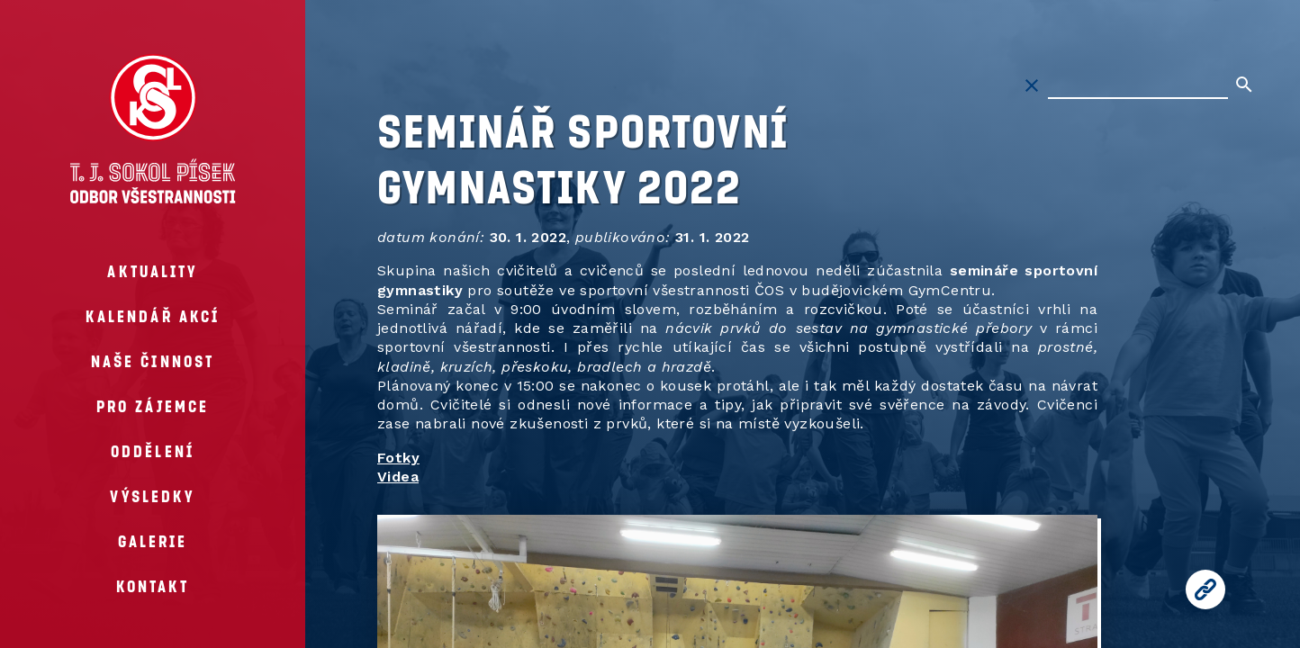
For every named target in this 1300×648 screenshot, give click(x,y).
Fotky (398, 457)
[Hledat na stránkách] (1138, 85)
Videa (398, 476)
